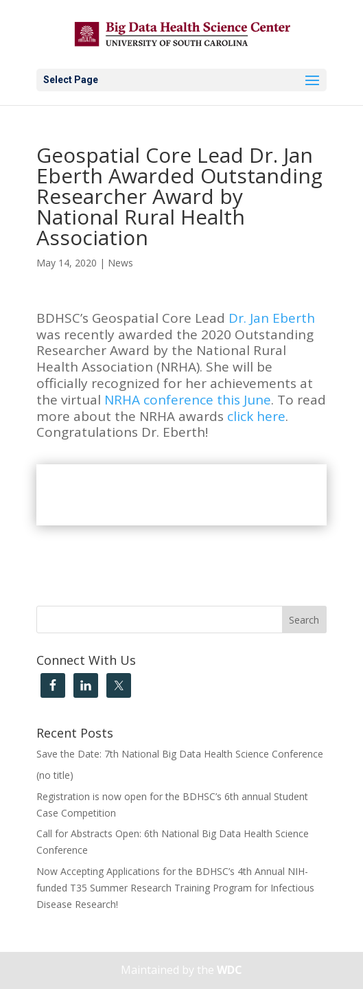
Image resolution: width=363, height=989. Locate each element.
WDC (229, 969)
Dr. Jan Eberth (272, 318)
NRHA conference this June (187, 400)
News (120, 262)
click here (256, 416)
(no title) (54, 775)
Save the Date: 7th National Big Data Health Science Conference (179, 753)
